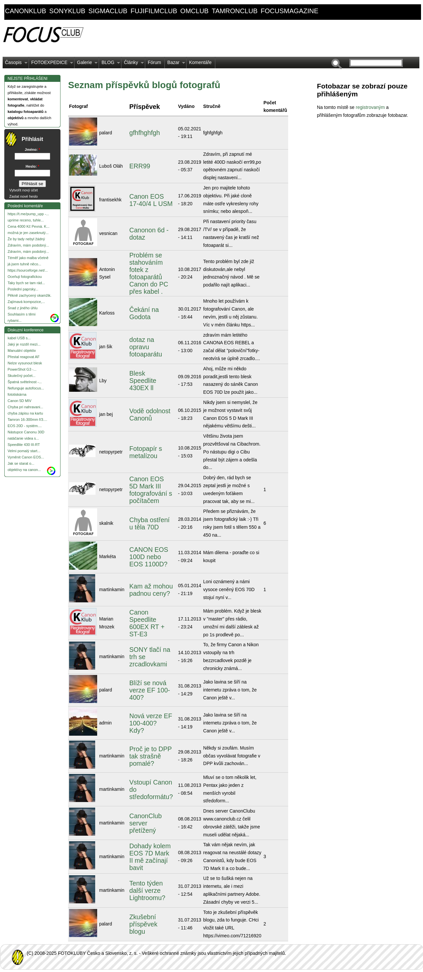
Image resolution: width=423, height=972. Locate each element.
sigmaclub (108, 11)
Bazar (175, 64)
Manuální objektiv (22, 350)
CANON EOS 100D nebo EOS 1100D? (148, 557)
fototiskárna (17, 394)
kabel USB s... (19, 338)
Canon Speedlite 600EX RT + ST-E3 (147, 623)
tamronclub (235, 11)
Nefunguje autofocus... (26, 388)
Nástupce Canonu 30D (26, 432)
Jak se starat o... (21, 463)
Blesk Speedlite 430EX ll (142, 380)
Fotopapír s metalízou (145, 452)
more (55, 317)
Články (133, 64)
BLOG (109, 64)
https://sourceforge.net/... (28, 270)
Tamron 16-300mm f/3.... (27, 419)
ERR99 (139, 166)
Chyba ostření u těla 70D (149, 523)
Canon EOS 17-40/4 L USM (151, 200)
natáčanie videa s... (23, 438)
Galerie (86, 64)
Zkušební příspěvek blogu (143, 924)
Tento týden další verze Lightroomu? (147, 890)
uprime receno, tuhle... (26, 220)
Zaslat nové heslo (23, 196)
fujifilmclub (154, 11)
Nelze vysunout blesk (25, 363)
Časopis (15, 64)
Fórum (154, 62)
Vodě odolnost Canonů (149, 414)
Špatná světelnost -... (25, 382)
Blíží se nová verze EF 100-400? (149, 690)
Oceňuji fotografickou (25, 277)
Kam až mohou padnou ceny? (151, 590)
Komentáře (200, 62)
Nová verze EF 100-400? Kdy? (150, 723)
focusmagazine (289, 11)
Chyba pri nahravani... (25, 407)
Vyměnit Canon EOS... (26, 457)
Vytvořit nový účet (23, 190)
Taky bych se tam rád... (26, 283)
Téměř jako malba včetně (28, 258)
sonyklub (67, 11)
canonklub (25, 11)
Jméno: (32, 149)
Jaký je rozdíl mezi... (24, 344)
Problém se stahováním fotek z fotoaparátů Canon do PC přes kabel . (148, 273)
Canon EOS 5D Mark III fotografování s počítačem (150, 489)
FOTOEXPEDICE (51, 64)
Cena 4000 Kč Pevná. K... (29, 226)
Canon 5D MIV (19, 401)
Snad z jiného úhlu (23, 308)
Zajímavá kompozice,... (26, 302)
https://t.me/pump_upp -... (28, 214)
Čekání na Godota (144, 313)
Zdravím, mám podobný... (28, 245)
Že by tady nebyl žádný (26, 239)
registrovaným (371, 107)
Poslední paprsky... (23, 289)
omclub (194, 11)
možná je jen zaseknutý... (28, 233)
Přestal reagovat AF (24, 357)
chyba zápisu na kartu (25, 413)
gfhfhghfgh (144, 132)
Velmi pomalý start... (24, 451)
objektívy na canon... (24, 470)
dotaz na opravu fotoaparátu (145, 347)
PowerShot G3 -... (22, 369)
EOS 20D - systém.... (25, 426)
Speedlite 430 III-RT (24, 445)
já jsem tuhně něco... (24, 264)
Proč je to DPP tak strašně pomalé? (150, 756)
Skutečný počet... (21, 376)
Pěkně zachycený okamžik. (30, 295)
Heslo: (32, 166)
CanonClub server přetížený (145, 823)
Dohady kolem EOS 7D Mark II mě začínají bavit (150, 856)
